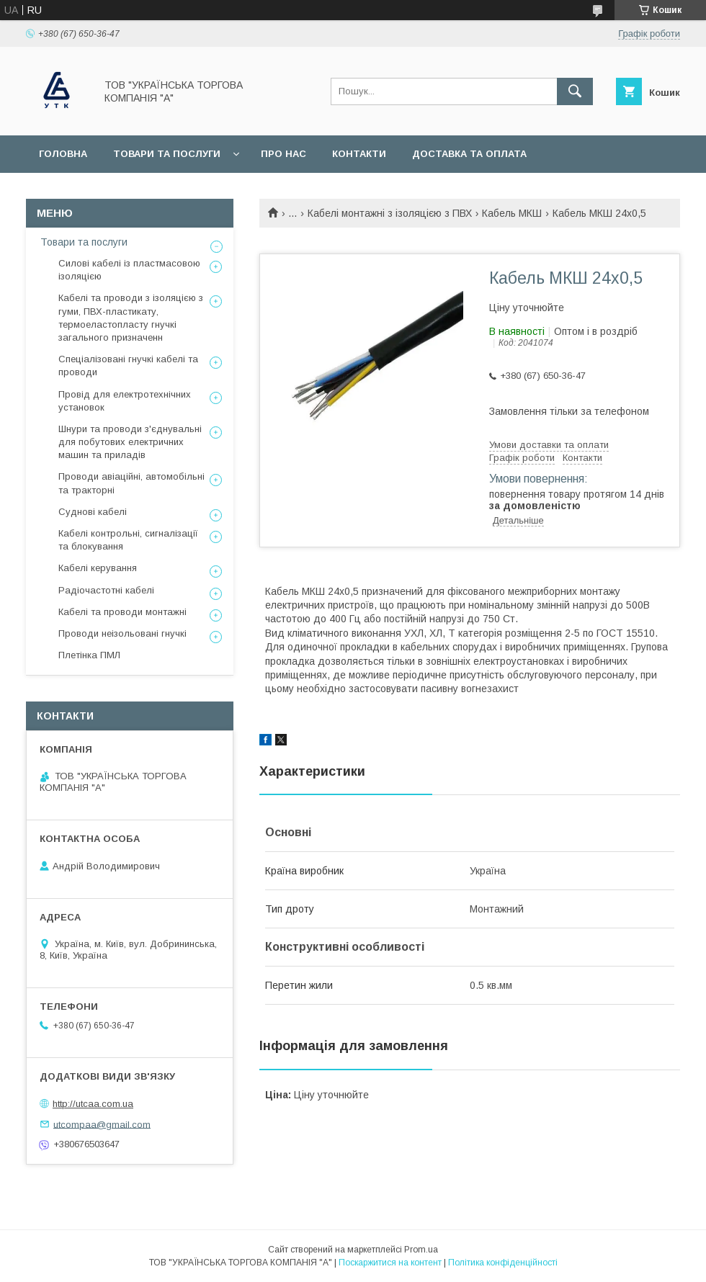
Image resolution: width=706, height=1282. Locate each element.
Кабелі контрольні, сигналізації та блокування (128, 540)
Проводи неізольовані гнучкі (122, 633)
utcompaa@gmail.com (102, 1124)
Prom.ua (421, 1250)
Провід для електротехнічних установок (124, 401)
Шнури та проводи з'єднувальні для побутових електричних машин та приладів (130, 441)
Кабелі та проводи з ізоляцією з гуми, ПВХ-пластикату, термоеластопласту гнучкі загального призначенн (130, 317)
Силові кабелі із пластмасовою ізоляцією (129, 270)
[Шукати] (575, 91)
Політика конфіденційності (503, 1263)
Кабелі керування (97, 567)
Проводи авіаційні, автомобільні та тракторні (131, 483)
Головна (63, 153)
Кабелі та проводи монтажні (122, 611)
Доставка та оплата (469, 153)
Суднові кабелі (92, 511)
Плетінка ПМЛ (89, 655)
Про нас (283, 153)
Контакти (359, 153)
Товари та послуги (166, 153)
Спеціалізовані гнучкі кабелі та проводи (128, 365)
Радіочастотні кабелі (106, 590)
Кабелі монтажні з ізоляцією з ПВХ (390, 213)
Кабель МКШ (512, 213)
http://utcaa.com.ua (93, 1103)
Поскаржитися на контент (390, 1263)
